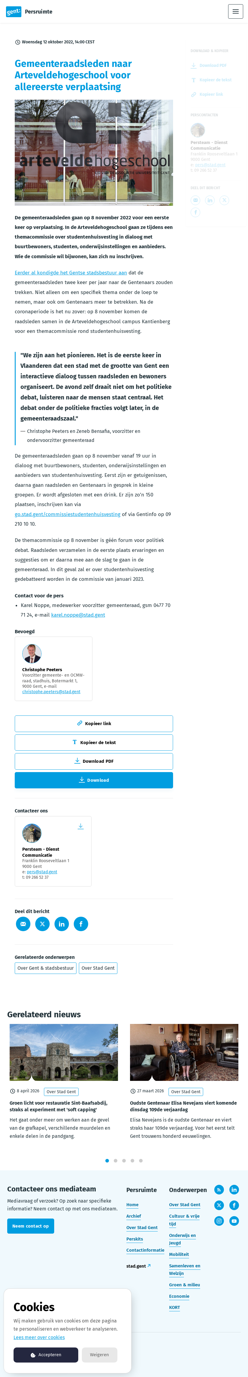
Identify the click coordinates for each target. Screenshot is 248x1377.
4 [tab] (132, 1166)
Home (132, 1204)
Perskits (134, 1239)
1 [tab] (107, 1166)
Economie (179, 1296)
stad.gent (136, 1266)
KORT (174, 1307)
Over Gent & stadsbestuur (45, 968)
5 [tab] (141, 1166)
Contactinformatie (145, 1250)
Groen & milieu (184, 1285)
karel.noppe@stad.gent (78, 616)
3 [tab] (124, 1166)
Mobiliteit (179, 1254)
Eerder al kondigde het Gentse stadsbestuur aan (71, 274)
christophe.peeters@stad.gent (51, 693)
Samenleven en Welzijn (184, 1269)
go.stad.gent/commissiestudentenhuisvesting (67, 515)
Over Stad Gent (98, 968)
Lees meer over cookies (39, 1337)
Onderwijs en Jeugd (182, 1239)
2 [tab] (115, 1166)
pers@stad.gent (42, 872)
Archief (133, 1216)
